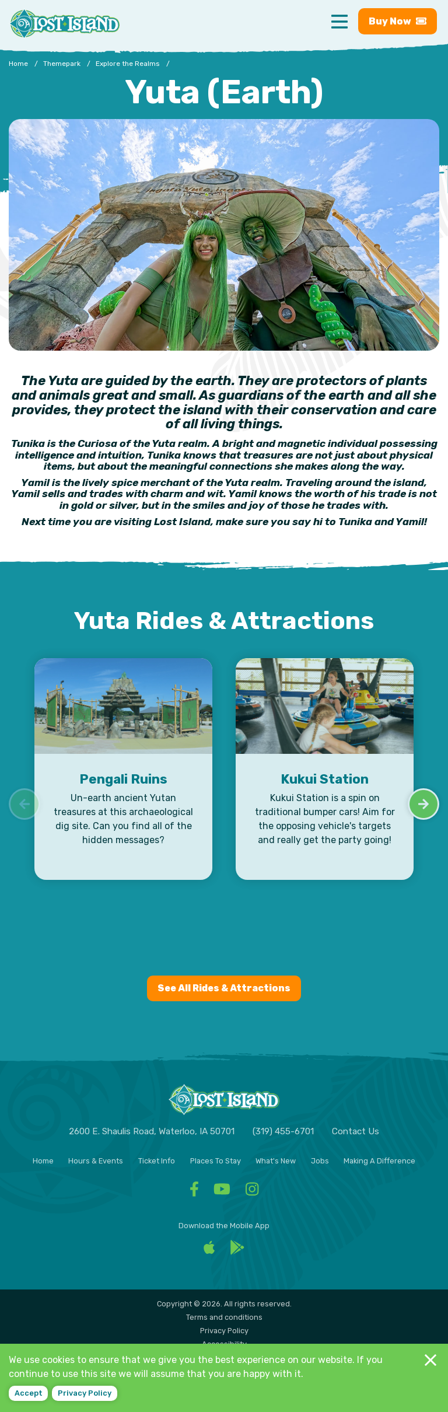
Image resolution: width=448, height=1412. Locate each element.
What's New (276, 1160)
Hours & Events (95, 1160)
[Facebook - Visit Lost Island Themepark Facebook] (194, 1192)
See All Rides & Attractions (224, 988)
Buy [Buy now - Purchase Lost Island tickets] (397, 21)
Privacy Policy (224, 1330)
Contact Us (355, 1131)
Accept (29, 1393)
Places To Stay (215, 1160)
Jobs (320, 1160)
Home (43, 1160)
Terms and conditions (224, 1317)
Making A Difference (379, 1160)
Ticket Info (156, 1160)
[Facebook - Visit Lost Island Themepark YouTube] (222, 1192)
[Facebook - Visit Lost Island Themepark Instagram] (252, 1192)
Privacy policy (84, 1393)
